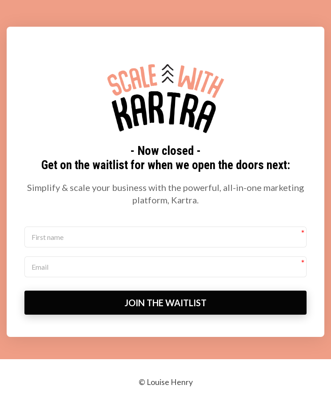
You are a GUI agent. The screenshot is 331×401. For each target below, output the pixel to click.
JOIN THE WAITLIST (165, 302)
